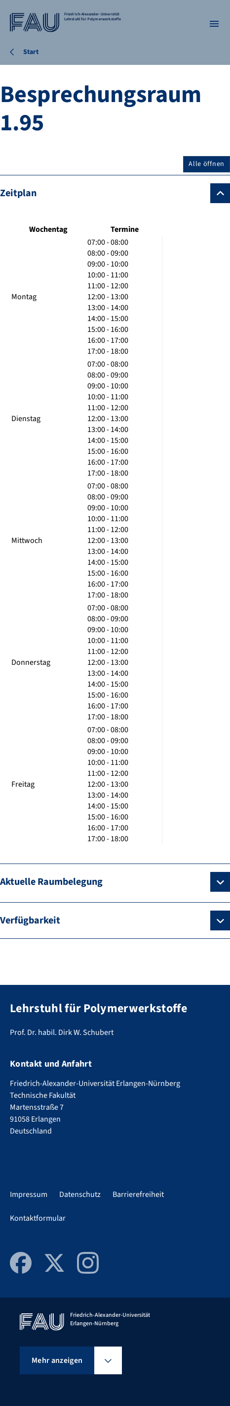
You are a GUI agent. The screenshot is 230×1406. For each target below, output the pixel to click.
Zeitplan (18, 193)
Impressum (28, 1194)
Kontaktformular (38, 1218)
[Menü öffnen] (214, 24)
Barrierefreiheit (138, 1194)
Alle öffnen (207, 164)
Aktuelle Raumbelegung (51, 882)
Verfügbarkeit (30, 920)
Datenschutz (80, 1194)
